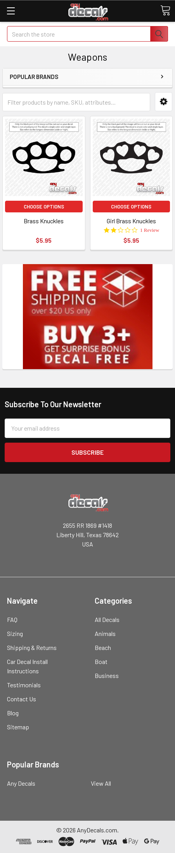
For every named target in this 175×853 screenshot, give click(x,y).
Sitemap (18, 726)
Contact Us (21, 698)
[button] (163, 101)
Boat (101, 661)
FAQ (12, 619)
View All (101, 783)
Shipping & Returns (32, 647)
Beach (103, 647)
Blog (13, 712)
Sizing (15, 633)
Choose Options (44, 206)
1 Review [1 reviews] (149, 230)
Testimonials (24, 684)
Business (107, 675)
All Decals (107, 619)
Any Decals (21, 783)
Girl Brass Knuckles (131, 220)
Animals (105, 633)
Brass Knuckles (44, 220)
